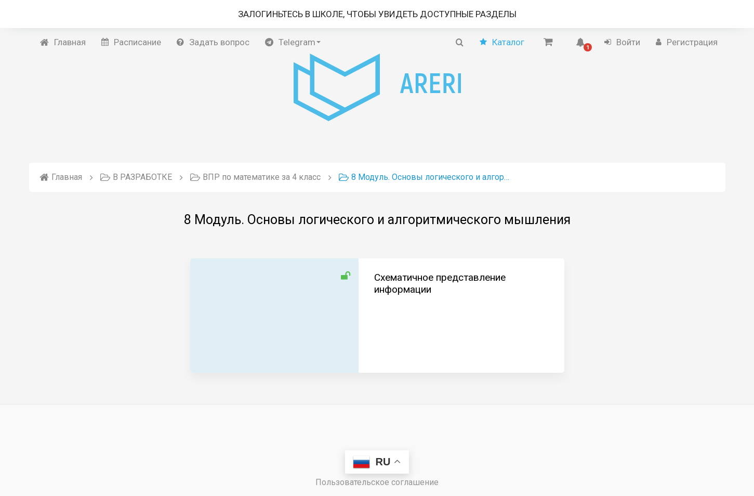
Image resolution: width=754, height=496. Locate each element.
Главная (63, 42)
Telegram (293, 42)
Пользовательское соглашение (377, 482)
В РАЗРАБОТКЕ (136, 177)
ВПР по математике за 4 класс (255, 177)
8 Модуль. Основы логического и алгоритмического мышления (424, 177)
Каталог (502, 42)
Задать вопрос (213, 42)
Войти (622, 42)
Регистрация (687, 42)
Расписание (131, 42)
